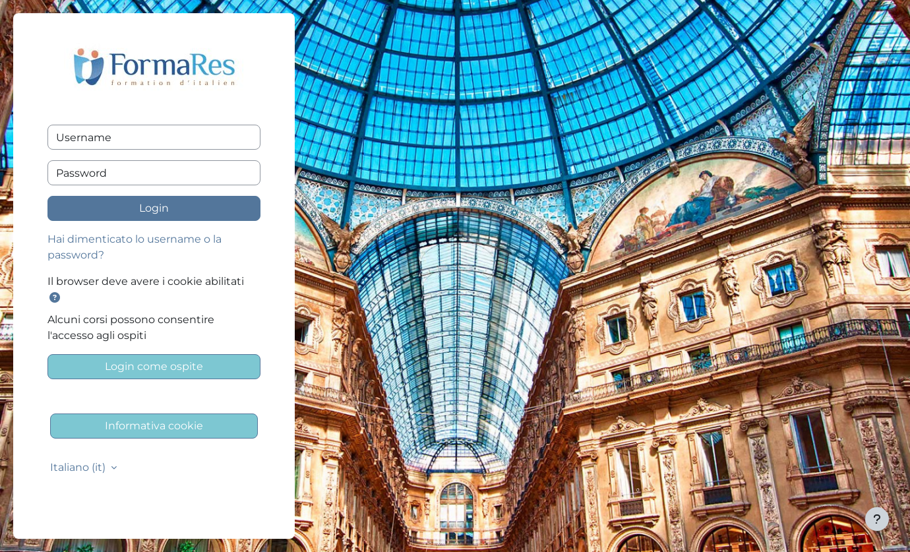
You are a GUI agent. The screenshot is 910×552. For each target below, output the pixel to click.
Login (154, 208)
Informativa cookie (154, 425)
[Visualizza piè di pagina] (877, 519)
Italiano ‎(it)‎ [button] (79, 467)
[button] (57, 298)
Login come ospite (154, 366)
